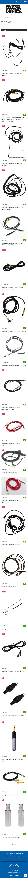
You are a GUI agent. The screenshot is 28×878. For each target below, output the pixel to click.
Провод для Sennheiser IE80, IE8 (10, 544)
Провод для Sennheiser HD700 (9, 795)
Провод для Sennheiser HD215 (9, 473)
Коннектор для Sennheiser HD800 (10, 837)
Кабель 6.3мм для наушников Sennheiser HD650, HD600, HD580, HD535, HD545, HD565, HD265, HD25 (12, 119)
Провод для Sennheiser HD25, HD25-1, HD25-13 (12, 74)
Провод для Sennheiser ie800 (9, 587)
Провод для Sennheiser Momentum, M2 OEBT (14, 331)
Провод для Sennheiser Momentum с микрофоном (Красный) (11, 444)
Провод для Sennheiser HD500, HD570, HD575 (12, 501)
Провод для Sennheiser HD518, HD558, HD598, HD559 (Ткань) (12, 288)
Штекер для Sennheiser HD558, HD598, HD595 (12, 760)
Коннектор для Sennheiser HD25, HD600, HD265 (12, 716)
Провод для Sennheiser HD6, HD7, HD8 (12, 629)
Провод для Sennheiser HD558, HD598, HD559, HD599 (12, 208)
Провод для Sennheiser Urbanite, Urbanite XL (13, 365)
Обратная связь (7, 856)
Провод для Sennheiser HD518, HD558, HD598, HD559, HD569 (12, 244)
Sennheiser (8, 18)
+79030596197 (15, 871)
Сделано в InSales (14, 875)
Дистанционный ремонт (14, 859)
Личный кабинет (18, 853)
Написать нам (9, 853)
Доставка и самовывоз (19, 856)
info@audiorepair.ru (15, 872)
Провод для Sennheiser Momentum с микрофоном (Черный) (11, 408)
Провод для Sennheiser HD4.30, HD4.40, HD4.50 (12, 672)
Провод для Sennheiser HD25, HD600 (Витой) (11, 164)
